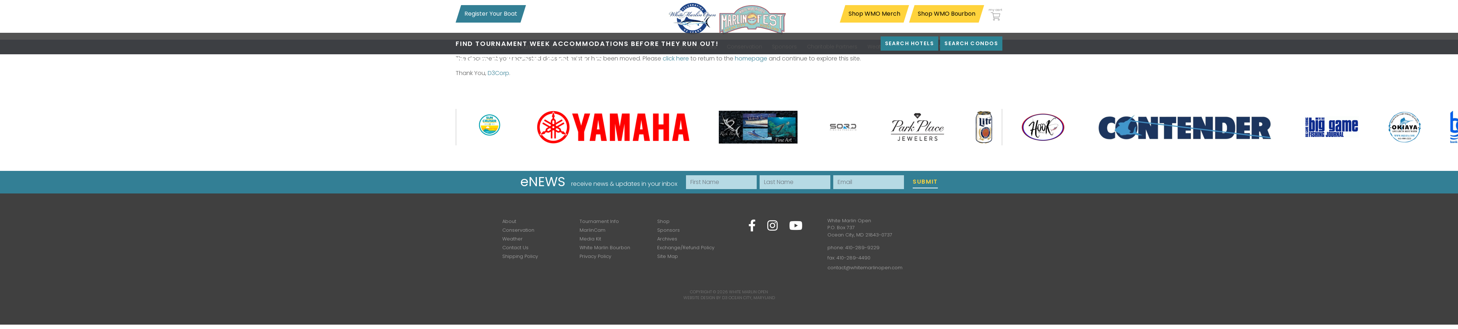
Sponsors (668, 230)
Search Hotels (909, 43)
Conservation (518, 230)
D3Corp (498, 73)
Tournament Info (599, 221)
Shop (663, 221)
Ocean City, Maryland (752, 298)
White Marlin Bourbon (605, 247)
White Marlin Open (748, 292)
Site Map (667, 256)
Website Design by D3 (705, 298)
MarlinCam (592, 230)
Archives (667, 238)
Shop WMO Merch (874, 13)
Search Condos (971, 43)
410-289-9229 (862, 247)
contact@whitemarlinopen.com (865, 267)
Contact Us (515, 247)
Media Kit (590, 238)
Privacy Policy (595, 256)
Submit (925, 181)
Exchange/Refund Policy (685, 247)
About (509, 221)
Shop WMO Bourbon (946, 13)
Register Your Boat (490, 13)
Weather (512, 238)
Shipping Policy (520, 256)
